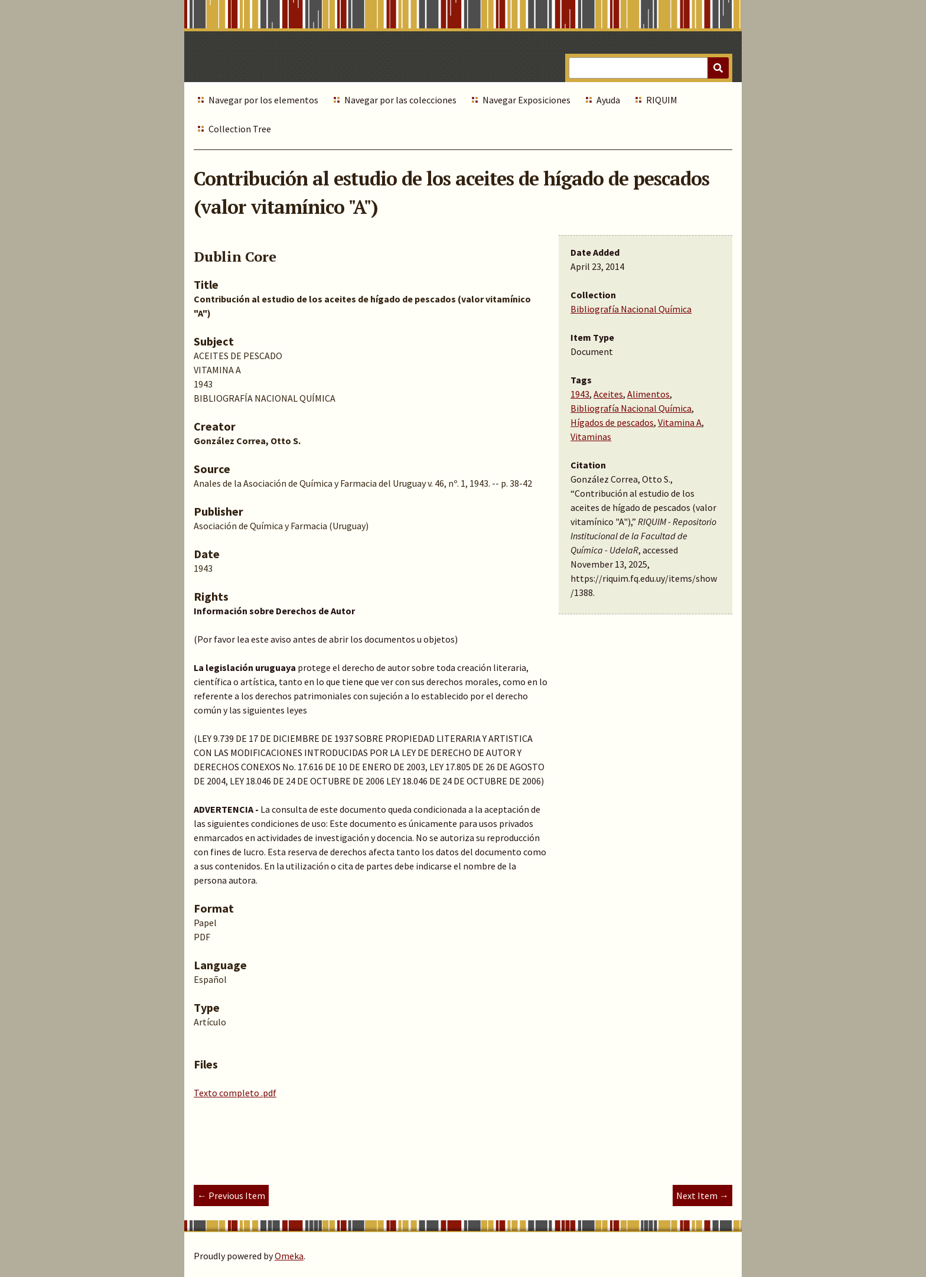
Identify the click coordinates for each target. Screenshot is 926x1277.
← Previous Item (231, 1195)
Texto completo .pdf (235, 1093)
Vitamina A (680, 422)
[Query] (649, 68)
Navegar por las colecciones (400, 100)
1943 (579, 394)
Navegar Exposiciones (526, 100)
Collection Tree (239, 129)
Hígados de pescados (612, 422)
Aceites (608, 394)
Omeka (289, 1256)
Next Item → (702, 1195)
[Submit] (718, 68)
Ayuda (608, 100)
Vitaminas (590, 436)
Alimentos (648, 394)
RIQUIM (661, 100)
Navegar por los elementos (263, 100)
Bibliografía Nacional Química (631, 309)
